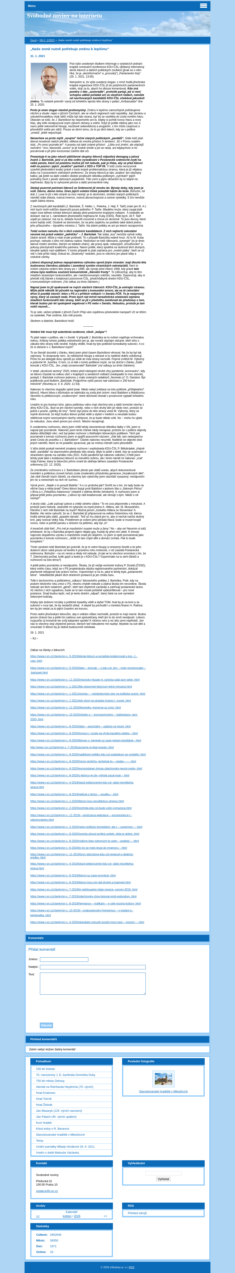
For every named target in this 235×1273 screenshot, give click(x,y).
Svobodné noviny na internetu (64, 15)
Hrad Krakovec (46, 1092)
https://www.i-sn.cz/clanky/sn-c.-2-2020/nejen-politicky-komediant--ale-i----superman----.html (86, 827)
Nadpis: (33, 966)
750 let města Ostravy (50, 1081)
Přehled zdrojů (137, 1213)
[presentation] (117, 1008)
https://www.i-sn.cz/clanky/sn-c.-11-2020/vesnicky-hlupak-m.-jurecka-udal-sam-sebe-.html (85, 679)
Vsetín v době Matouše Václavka (57, 1152)
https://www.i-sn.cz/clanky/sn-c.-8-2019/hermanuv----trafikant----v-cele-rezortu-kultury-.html (85, 903)
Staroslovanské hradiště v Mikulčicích (60, 1134)
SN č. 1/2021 (47, 40)
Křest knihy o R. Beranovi (52, 1128)
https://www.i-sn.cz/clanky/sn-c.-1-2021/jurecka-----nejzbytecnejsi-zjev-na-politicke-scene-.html (87, 693)
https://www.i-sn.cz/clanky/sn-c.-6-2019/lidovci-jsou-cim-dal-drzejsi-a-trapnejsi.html (80, 882)
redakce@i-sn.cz (47, 1191)
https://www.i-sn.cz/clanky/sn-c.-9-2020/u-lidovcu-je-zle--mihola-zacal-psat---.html (79, 775)
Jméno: (33, 959)
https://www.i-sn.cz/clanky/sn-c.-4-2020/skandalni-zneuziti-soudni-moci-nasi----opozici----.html (87, 922)
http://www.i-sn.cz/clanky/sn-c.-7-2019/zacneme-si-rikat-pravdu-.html (72, 747)
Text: (31, 974)
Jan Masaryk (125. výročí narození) (59, 1110)
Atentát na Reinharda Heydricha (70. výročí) (64, 1087)
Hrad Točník (44, 1098)
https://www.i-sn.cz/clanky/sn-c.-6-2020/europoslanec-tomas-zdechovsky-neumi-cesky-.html (86, 768)
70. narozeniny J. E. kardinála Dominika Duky (65, 1075)
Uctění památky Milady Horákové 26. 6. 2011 (65, 1146)
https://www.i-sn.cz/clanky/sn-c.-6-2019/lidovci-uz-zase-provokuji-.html (73, 875)
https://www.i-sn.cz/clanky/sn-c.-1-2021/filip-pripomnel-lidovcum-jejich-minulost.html (81, 686)
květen (67, 1216)
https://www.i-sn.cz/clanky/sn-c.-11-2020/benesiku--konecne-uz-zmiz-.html (75, 707)
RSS (131, 1267)
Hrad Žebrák (44, 1104)
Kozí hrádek (44, 1122)
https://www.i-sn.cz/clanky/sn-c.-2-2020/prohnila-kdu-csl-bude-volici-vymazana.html (81, 808)
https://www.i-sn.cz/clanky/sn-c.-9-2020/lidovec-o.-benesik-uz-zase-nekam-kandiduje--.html (85, 740)
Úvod (33, 40)
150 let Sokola (45, 1069)
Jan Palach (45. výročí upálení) (56, 1116)
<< (37, 1216)
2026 (77, 1216)
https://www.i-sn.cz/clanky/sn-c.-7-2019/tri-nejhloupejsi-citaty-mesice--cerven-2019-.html (83, 889)
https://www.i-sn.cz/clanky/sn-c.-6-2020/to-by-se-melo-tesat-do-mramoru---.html (78, 848)
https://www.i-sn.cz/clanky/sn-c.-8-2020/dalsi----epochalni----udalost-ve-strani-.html (80, 726)
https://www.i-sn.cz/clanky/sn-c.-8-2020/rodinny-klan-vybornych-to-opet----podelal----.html (84, 841)
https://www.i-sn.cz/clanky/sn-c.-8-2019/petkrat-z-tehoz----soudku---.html (74, 794)
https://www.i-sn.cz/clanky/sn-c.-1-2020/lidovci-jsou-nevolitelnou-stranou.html (77, 801)
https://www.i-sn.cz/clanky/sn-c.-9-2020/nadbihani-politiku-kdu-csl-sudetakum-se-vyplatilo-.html (88, 754)
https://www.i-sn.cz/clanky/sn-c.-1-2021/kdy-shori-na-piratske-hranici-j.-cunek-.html (80, 700)
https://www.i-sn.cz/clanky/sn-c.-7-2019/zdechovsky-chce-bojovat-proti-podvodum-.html (83, 896)
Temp (39, 1140)
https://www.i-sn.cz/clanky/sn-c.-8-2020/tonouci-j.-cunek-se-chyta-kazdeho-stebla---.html (84, 733)
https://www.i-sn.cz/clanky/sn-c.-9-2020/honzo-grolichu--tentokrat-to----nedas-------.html (83, 761)
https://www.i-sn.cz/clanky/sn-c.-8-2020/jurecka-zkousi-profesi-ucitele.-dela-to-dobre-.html (84, 833)
